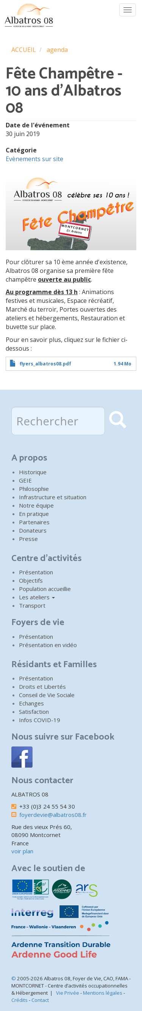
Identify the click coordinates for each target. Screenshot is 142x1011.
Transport (32, 605)
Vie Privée (67, 992)
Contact (40, 1000)
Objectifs (31, 580)
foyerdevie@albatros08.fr (53, 814)
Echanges (31, 703)
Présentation (36, 572)
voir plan (22, 851)
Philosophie (34, 488)
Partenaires (34, 522)
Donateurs (33, 530)
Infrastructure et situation (52, 497)
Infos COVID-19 (39, 720)
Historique (33, 472)
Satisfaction (34, 711)
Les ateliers (37, 597)
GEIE (25, 480)
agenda (57, 49)
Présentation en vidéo (48, 645)
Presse (28, 538)
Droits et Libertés (42, 686)
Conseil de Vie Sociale (47, 695)
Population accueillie (45, 588)
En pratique (34, 513)
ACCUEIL (23, 49)
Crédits (19, 1000)
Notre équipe (36, 505)
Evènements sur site (34, 159)
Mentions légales (102, 992)
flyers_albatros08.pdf (45, 364)
